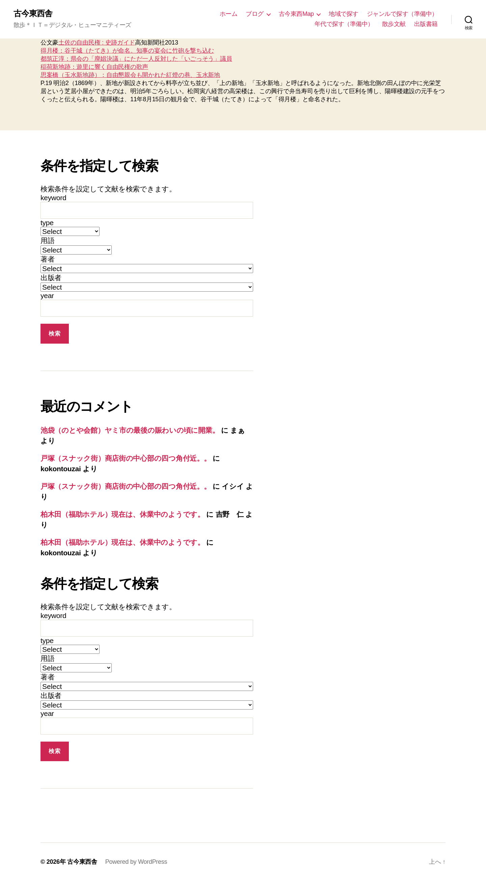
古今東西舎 (33, 13)
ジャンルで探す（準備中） (402, 13)
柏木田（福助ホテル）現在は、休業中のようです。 (122, 514)
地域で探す (343, 13)
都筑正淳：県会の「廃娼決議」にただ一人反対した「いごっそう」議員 (136, 58)
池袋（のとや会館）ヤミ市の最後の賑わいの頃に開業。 (129, 430)
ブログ (255, 13)
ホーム (229, 13)
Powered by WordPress (136, 861)
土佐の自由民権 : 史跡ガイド (96, 42)
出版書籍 (426, 24)
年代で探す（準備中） (344, 24)
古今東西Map (296, 13)
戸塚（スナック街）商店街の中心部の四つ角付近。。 (125, 458)
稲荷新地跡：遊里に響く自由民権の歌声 (94, 66)
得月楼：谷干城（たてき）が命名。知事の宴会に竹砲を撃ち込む (127, 50)
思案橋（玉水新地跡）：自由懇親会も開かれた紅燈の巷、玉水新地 (130, 75)
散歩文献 (394, 24)
